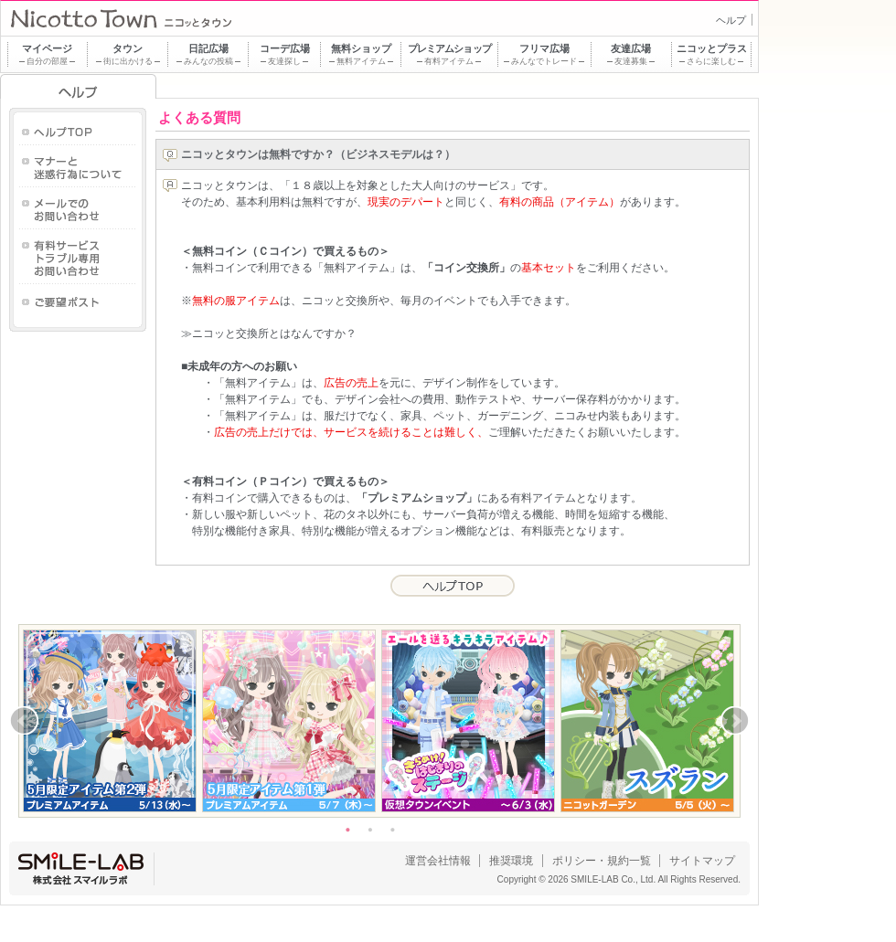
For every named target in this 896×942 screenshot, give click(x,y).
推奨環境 (511, 860)
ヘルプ (731, 20)
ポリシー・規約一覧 (601, 860)
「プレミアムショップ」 (417, 498)
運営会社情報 (438, 860)
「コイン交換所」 (466, 267)
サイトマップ (702, 860)
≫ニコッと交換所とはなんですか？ (269, 333)
